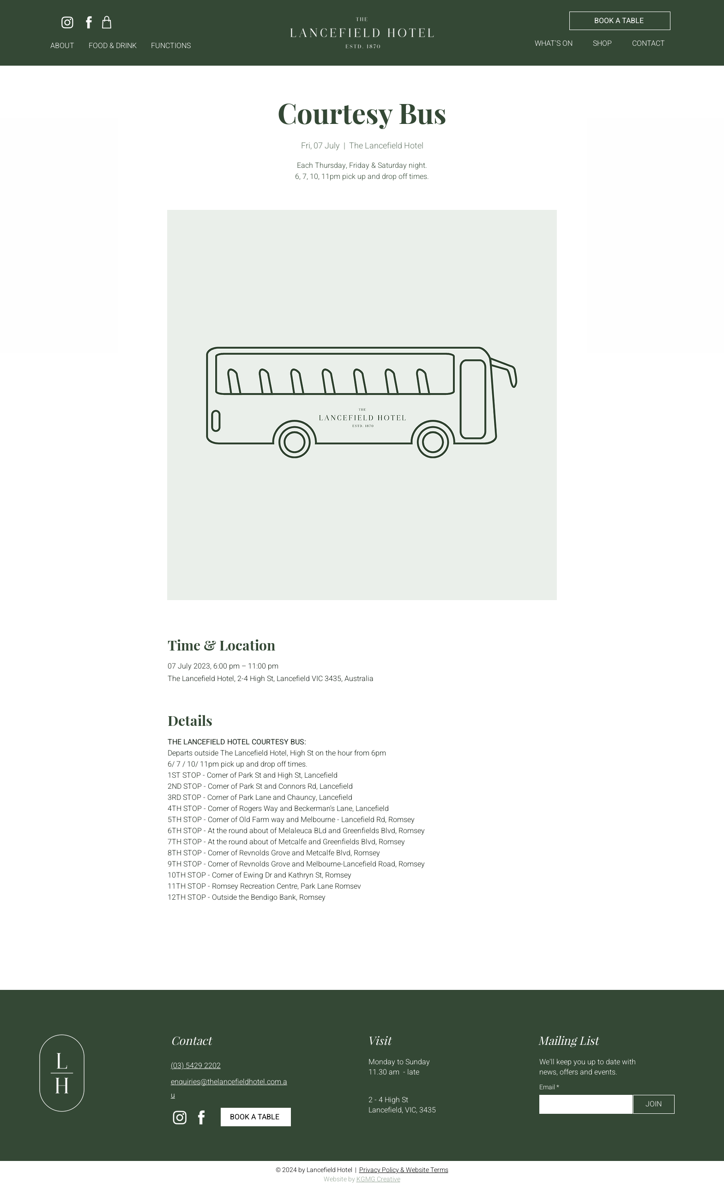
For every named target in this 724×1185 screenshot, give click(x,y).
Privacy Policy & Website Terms (403, 1170)
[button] (62, 46)
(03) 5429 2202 (196, 1065)
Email (547, 1087)
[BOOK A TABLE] (619, 21)
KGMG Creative (378, 1179)
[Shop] (107, 22)
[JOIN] (654, 1104)
